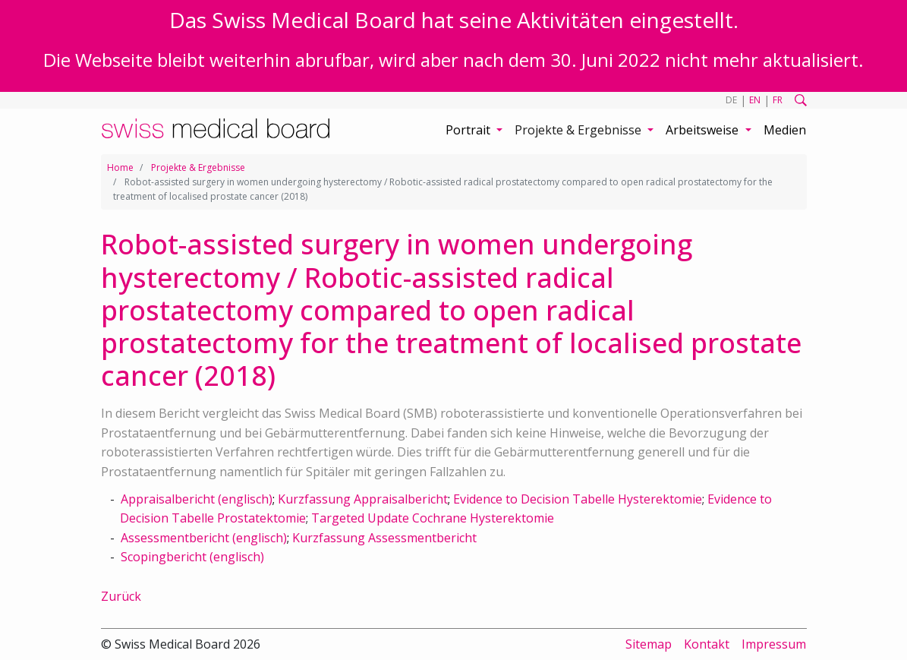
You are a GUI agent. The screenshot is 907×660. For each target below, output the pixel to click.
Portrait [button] (469, 130)
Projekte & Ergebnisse (198, 167)
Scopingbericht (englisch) (192, 556)
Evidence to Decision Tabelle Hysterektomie (577, 499)
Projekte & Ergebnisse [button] (579, 130)
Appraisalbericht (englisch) (196, 499)
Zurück (121, 596)
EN (755, 99)
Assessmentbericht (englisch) (204, 537)
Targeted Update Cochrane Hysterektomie (432, 518)
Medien (785, 130)
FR (778, 99)
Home (120, 167)
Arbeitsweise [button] (704, 130)
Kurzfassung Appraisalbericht (363, 499)
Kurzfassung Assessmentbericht (384, 537)
